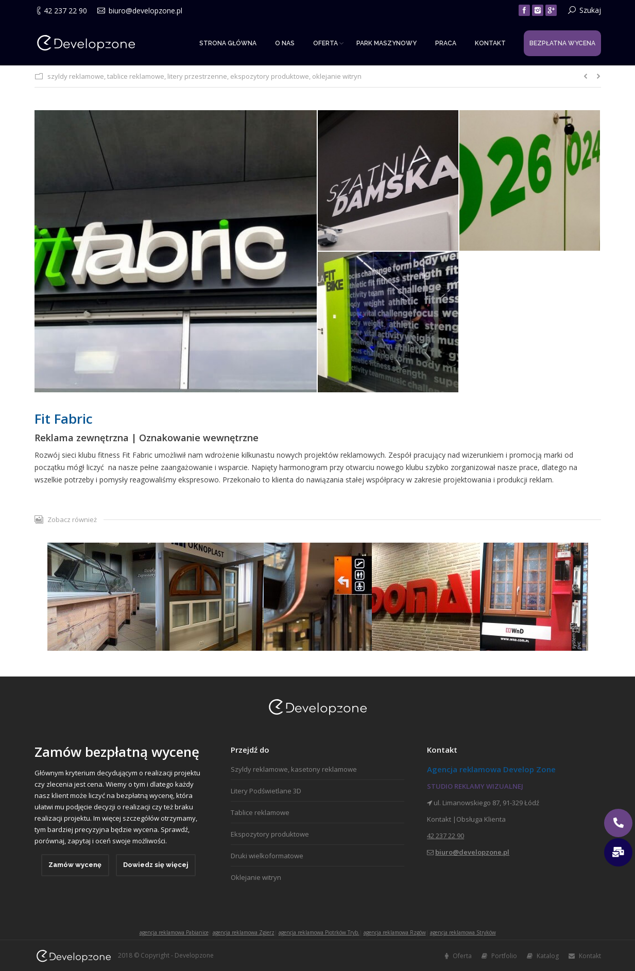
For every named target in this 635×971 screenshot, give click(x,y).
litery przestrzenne (197, 76)
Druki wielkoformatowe (267, 855)
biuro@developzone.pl (145, 10)
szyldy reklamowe (75, 76)
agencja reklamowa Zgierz (243, 932)
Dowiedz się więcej (155, 865)
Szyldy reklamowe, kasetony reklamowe (294, 769)
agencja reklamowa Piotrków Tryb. (319, 932)
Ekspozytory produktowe (270, 834)
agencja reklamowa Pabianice (174, 932)
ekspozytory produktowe (269, 76)
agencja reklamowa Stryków (463, 932)
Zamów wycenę (74, 865)
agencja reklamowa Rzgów (395, 932)
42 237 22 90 (65, 10)
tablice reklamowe (135, 76)
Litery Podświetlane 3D (266, 790)
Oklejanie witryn (256, 877)
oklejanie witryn (337, 76)
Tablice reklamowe (260, 812)
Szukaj (590, 10)
